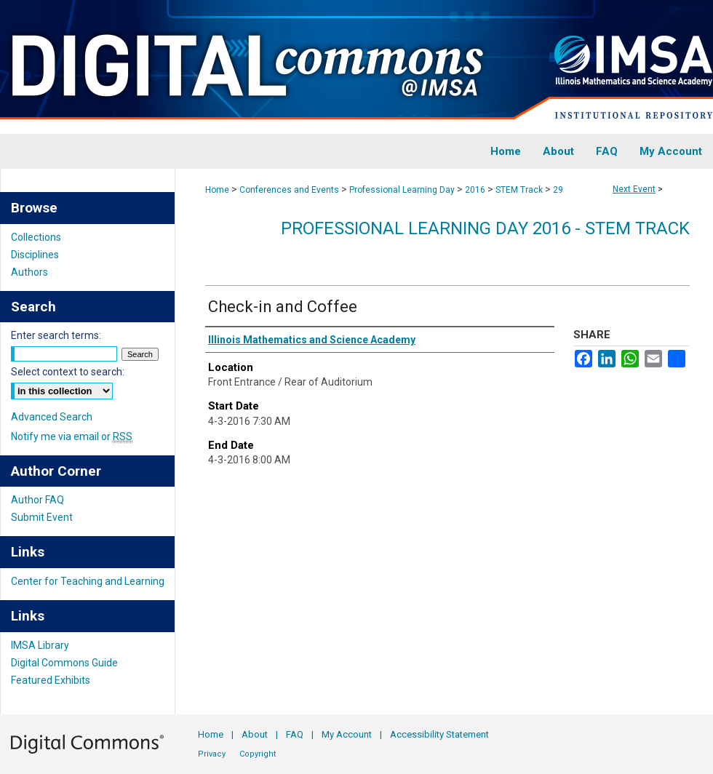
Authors (29, 272)
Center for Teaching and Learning (87, 581)
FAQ (294, 734)
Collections (36, 237)
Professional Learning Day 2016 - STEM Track (485, 228)
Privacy (212, 754)
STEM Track (520, 190)
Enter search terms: (56, 335)
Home (217, 190)
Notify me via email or (71, 436)
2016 (476, 190)
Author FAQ (37, 500)
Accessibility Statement (439, 734)
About (255, 734)
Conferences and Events (290, 190)
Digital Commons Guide (64, 663)
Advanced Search (51, 417)
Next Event (634, 189)
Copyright (257, 754)
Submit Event (42, 517)
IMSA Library (40, 645)
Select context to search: (67, 372)
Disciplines (35, 254)
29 (558, 190)
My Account (347, 734)
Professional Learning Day (403, 190)
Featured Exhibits (50, 680)
